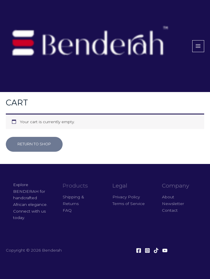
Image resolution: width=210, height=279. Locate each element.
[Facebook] (138, 250)
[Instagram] (147, 250)
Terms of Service (128, 203)
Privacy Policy (126, 197)
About (168, 197)
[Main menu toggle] (198, 46)
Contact (170, 210)
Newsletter (173, 203)
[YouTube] (164, 250)
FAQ (67, 210)
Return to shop (34, 144)
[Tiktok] (156, 250)
